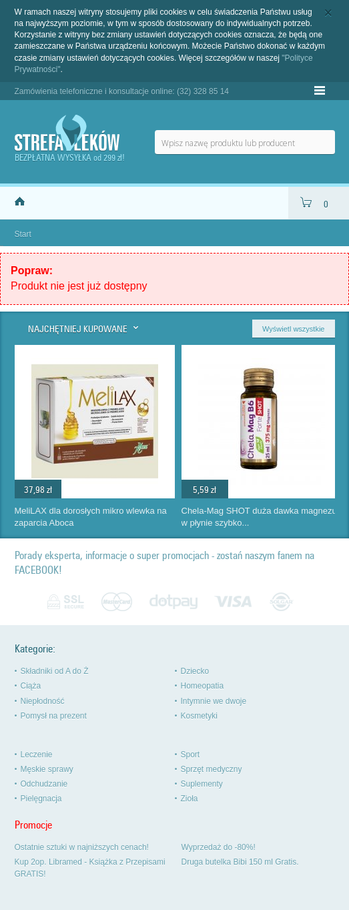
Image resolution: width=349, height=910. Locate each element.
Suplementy (202, 784)
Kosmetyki (199, 716)
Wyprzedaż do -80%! (219, 847)
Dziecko (195, 671)
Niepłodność (43, 701)
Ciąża (31, 686)
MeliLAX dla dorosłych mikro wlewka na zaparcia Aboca (91, 517)
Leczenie (37, 754)
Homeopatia (202, 686)
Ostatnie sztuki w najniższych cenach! (82, 847)
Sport (190, 754)
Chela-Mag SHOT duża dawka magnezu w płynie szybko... (259, 517)
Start (23, 234)
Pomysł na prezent (54, 716)
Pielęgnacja (41, 798)
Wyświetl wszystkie (293, 329)
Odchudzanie (44, 784)
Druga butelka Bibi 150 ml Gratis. (240, 862)
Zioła (189, 798)
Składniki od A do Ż (55, 671)
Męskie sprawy (47, 769)
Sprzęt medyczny (211, 769)
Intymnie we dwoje (214, 701)
